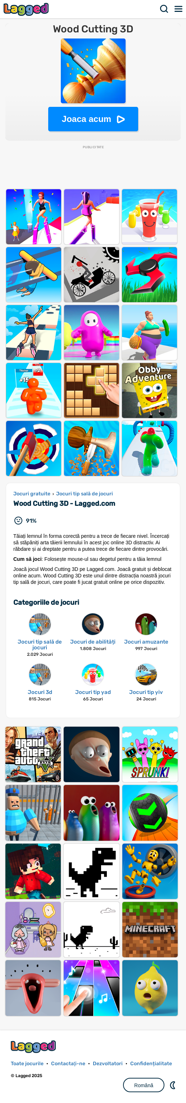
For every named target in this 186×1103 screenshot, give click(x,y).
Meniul (179, 9)
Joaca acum (86, 119)
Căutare (164, 9)
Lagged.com (34, 1047)
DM (173, 1085)
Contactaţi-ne (68, 1064)
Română (143, 1085)
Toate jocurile (27, 1064)
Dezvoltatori (108, 1064)
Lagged (27, 9)
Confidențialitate (151, 1064)
